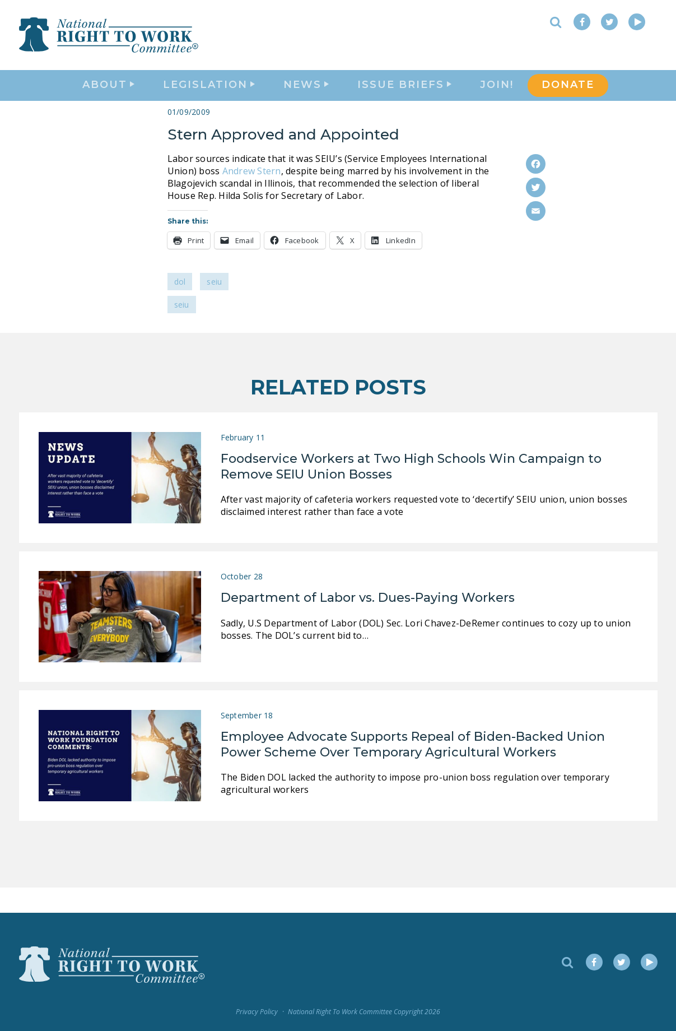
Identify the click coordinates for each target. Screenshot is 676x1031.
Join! (497, 98)
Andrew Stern (251, 196)
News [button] (306, 98)
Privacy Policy (257, 1011)
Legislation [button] (209, 98)
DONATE (568, 98)
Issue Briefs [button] (404, 98)
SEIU (214, 306)
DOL (180, 306)
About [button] (108, 98)
